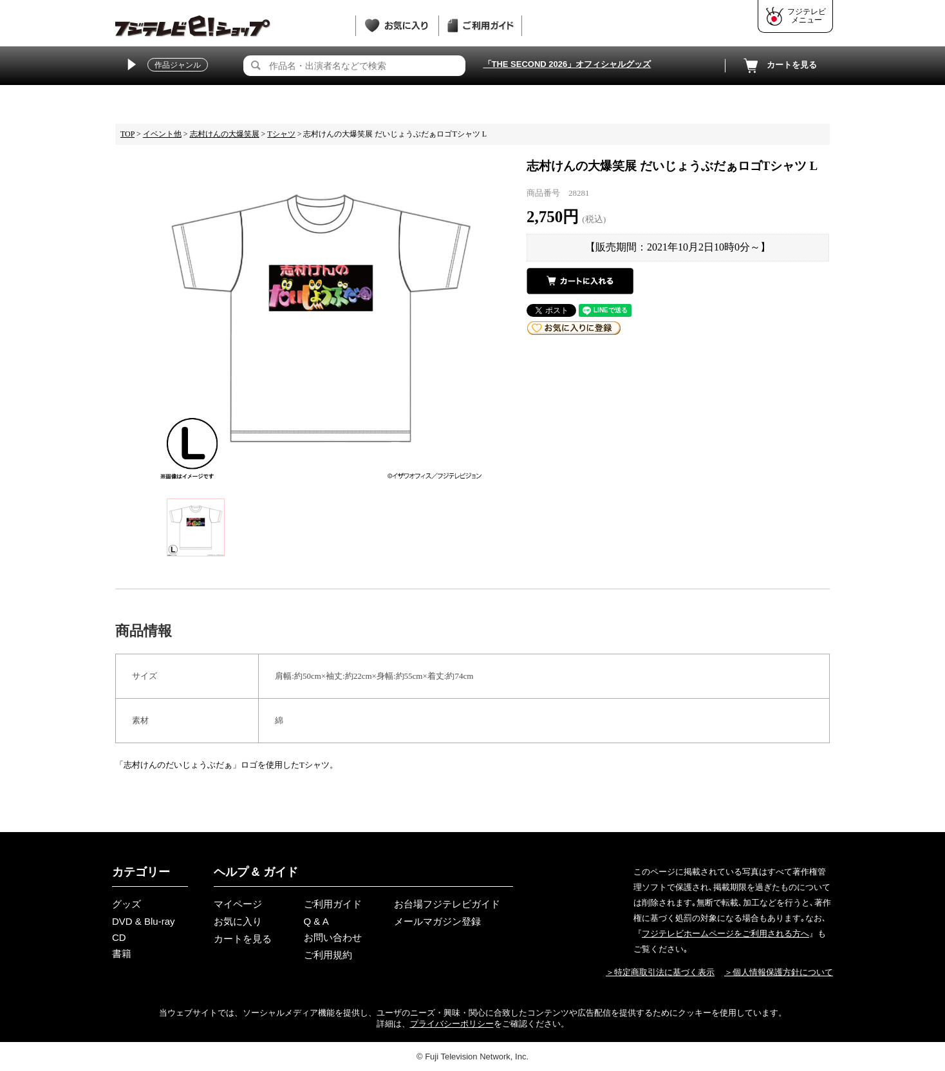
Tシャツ (281, 133)
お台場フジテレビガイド (447, 903)
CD (119, 937)
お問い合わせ (333, 937)
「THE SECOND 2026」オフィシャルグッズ (567, 64)
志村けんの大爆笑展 (224, 133)
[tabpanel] (321, 318)
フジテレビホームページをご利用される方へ (725, 933)
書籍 (121, 953)
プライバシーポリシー (452, 1023)
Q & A (316, 921)
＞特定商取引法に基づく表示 (660, 972)
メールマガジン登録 (437, 921)
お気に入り (238, 921)
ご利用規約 (328, 954)
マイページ (238, 903)
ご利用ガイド (333, 903)
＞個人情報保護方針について (778, 972)
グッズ (126, 903)
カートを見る (779, 65)
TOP (127, 133)
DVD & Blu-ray (143, 921)
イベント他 (162, 133)
